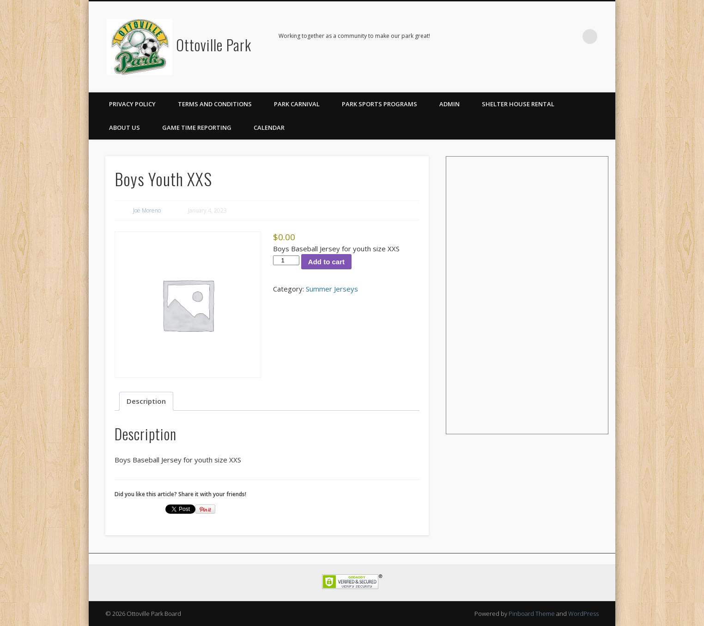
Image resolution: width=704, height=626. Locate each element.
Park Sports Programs (379, 104)
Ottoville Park (213, 44)
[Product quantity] (286, 260)
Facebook (571, 36)
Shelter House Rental (518, 104)
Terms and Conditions (215, 104)
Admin (449, 104)
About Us (124, 127)
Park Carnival (297, 104)
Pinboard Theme (532, 613)
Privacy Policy (132, 104)
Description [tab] (146, 401)
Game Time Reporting (196, 127)
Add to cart (326, 262)
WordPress (583, 613)
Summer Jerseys (332, 288)
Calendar (269, 127)
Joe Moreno (147, 210)
